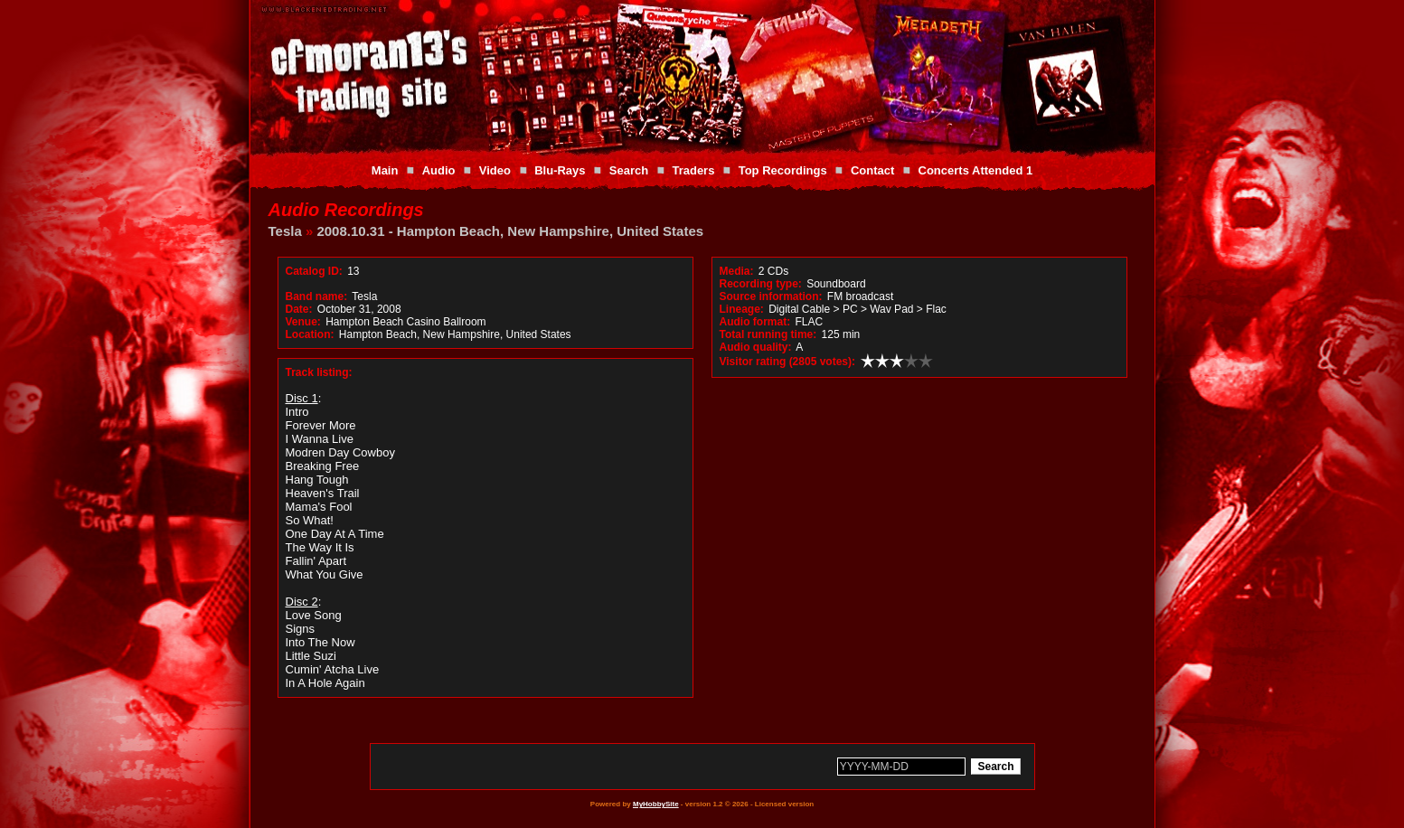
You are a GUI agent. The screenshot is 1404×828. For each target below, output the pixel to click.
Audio (439, 170)
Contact (872, 170)
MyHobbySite (656, 804)
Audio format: (755, 321)
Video (495, 170)
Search (628, 170)
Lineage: (742, 309)
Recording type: (761, 284)
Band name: (317, 296)
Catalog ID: (314, 271)
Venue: (303, 321)
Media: (737, 271)
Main (385, 170)
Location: (310, 334)
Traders (693, 170)
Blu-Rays (559, 170)
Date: (299, 309)
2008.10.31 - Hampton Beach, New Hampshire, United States (509, 231)
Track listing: (319, 372)
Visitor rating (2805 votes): (788, 361)
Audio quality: (756, 347)
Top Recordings (783, 170)
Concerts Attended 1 (976, 170)
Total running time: (768, 334)
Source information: (771, 296)
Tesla (285, 231)
